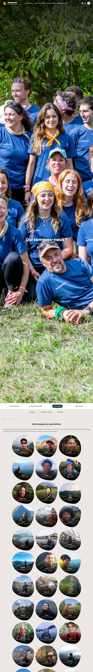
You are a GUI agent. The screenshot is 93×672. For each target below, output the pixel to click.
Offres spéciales (50, 3)
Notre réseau (79, 406)
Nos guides (60, 412)
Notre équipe (57, 406)
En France (32, 412)
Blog (66, 3)
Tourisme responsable (35, 406)
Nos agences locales (46, 412)
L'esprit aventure (14, 406)
